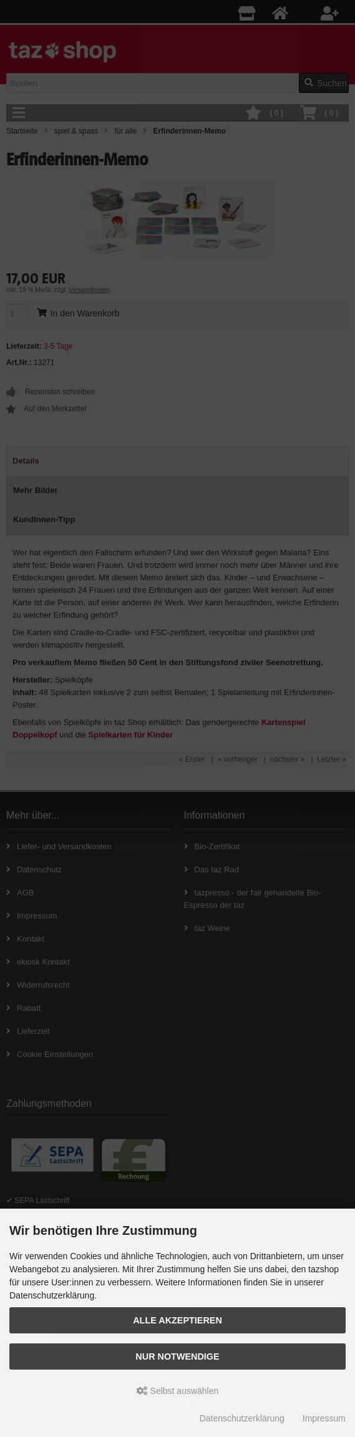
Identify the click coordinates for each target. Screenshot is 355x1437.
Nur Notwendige (177, 1356)
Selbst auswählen (178, 1391)
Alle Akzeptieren (177, 1320)
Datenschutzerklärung (242, 1418)
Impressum (324, 1418)
